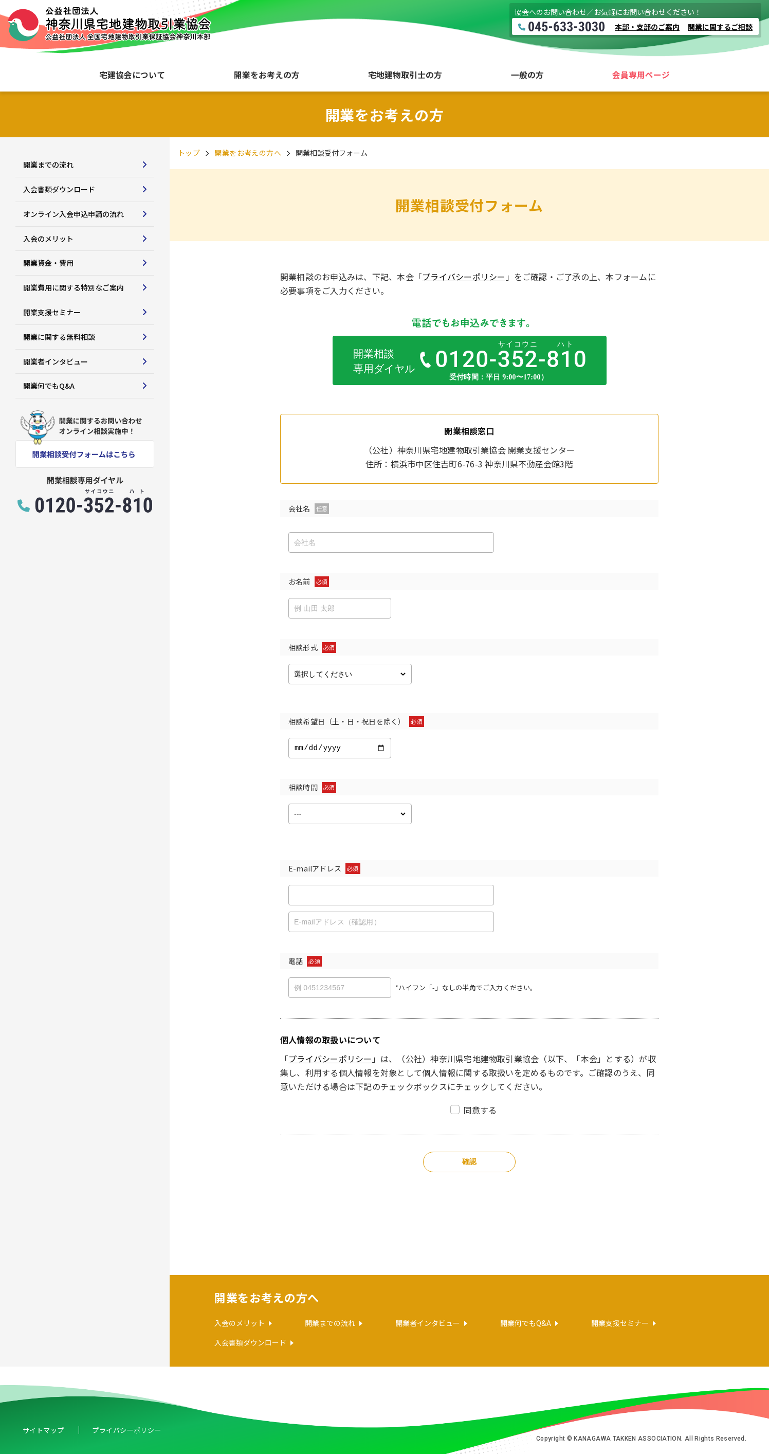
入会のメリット (48, 238)
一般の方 (527, 75)
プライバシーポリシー (463, 276)
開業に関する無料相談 (59, 337)
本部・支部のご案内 (647, 27)
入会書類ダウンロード (59, 189)
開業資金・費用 (48, 263)
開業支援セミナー (52, 312)
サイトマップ (45, 1430)
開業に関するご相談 (720, 27)
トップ (189, 153)
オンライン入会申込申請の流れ (73, 214)
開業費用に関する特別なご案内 (73, 287)
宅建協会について (132, 75)
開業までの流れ (48, 164)
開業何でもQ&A (49, 385)
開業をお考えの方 (267, 75)
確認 (469, 1161)
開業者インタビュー (55, 361)
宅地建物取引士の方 (405, 75)
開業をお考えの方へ (247, 153)
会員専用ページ (641, 75)
